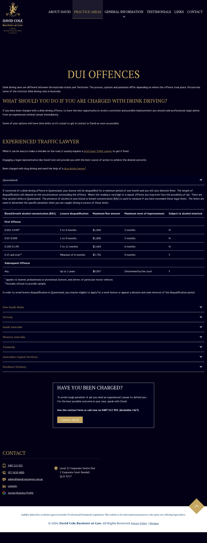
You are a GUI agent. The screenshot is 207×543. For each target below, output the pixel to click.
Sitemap (155, 534)
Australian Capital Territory (25, 363)
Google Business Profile (21, 503)
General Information (124, 11)
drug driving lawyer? (75, 168)
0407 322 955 (16, 476)
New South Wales (17, 308)
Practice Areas (87, 11)
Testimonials (159, 11)
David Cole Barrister (17, 26)
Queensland (12, 180)
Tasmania (10, 352)
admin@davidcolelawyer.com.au (26, 490)
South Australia (15, 330)
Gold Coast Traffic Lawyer (99, 151)
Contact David (74, 429)
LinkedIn (12, 496)
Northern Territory (18, 374)
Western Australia (17, 341)
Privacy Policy (138, 534)
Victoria (9, 319)
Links (179, 11)
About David (59, 11)
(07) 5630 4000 (17, 483)
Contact (195, 11)
